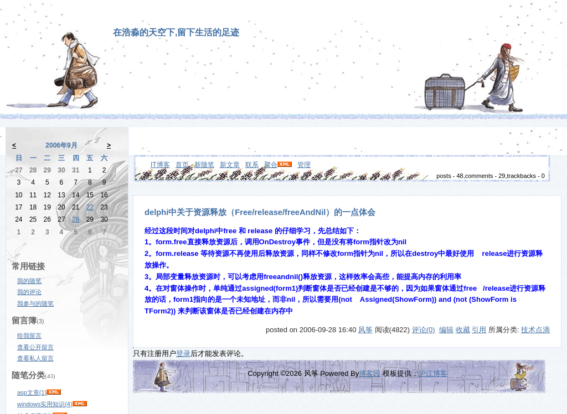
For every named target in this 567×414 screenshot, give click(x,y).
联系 (252, 165)
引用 (479, 330)
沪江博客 (433, 373)
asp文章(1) (32, 392)
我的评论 (29, 292)
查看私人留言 (35, 358)
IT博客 (160, 165)
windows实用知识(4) (45, 404)
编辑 (446, 330)
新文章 (230, 165)
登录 (183, 353)
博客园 (369, 373)
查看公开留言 (35, 347)
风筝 (365, 330)
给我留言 (29, 335)
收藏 (463, 330)
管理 (304, 165)
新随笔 (204, 165)
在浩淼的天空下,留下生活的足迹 (176, 32)
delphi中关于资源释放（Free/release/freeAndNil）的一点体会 (260, 212)
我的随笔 (29, 280)
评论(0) (423, 330)
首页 (182, 165)
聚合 (270, 165)
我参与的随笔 (35, 303)
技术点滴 (535, 330)
